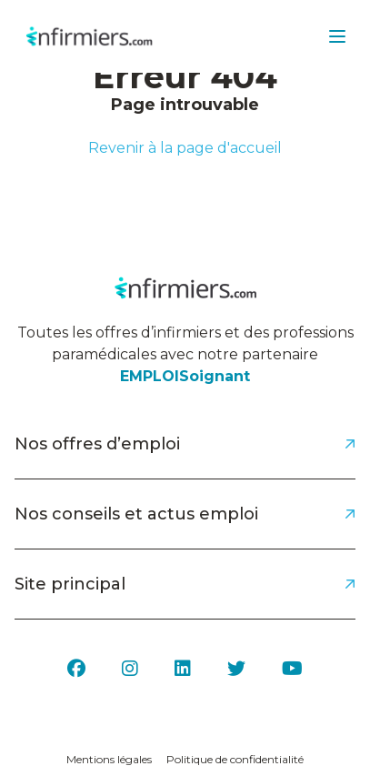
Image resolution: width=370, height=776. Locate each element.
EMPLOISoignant (185, 376)
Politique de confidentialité (235, 759)
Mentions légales (109, 759)
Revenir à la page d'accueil (185, 147)
